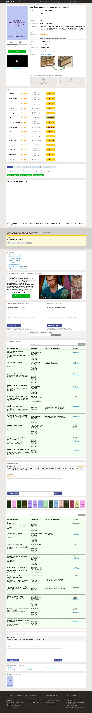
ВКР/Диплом (55, 38)
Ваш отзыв (10, 474)
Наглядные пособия (31, 695)
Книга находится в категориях (17, 268)
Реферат (42, 38)
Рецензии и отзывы (14, 260)
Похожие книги (13, 262)
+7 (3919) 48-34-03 (76, 404)
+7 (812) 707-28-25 (76, 425)
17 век (29, 1)
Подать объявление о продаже (56, 307)
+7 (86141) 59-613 (76, 386)
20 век (47, 1)
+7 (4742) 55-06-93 (76, 415)
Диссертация (62, 38)
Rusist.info (11, 1)
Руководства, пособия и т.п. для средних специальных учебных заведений (55, 699)
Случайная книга (61, 1)
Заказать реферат (13, 175)
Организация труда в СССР (12, 707)
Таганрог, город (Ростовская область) (15, 702)
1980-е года (11, 669)
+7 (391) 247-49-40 (76, 351)
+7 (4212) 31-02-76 (76, 439)
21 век (53, 1)
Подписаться (55, 335)
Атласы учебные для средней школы (35, 700)
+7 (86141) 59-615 (76, 385)
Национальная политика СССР (33, 697)
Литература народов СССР (52, 695)
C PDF (70, 1)
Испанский (50, 668)
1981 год (10, 668)
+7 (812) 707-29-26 (76, 426)
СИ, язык (28, 704)
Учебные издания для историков (14, 695)
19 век (41, 1)
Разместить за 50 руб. (14, 325)
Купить (17, 51)
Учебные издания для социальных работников (74, 699)
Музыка (30, 669)
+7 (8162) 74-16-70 (76, 396)
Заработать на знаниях (49, 167)
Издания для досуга (71, 695)
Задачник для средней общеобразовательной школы (13, 704)
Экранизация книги (17, 62)
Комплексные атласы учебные (33, 702)
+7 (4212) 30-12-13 (76, 440)
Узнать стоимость (26, 175)
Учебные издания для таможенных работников (14, 699)
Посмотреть (50, 93)
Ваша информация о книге (14, 644)
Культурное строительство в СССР (54, 704)
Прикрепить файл (13, 493)
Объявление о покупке (15, 255)
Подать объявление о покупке (16, 307)
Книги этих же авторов (15, 256)
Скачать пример (38, 175)
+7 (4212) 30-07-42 (76, 437)
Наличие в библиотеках (15, 258)
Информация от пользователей (18, 266)
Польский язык (69, 697)
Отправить (58, 493)
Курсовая (48, 38)
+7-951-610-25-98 (76, 449)
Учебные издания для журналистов (74, 707)
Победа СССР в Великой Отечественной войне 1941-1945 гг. (75, 702)
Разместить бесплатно (54, 325)
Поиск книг (22, 1)
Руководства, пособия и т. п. (72, 705)
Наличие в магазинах (15, 264)
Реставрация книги (45, 54)
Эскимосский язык (10, 697)
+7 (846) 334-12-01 (76, 362)
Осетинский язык (50, 702)
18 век (35, 1)
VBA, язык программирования (33, 699)
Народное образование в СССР (53, 697)
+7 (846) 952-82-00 (76, 373)
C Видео (76, 1)
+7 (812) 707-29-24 (76, 427)
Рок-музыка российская (51, 706)
